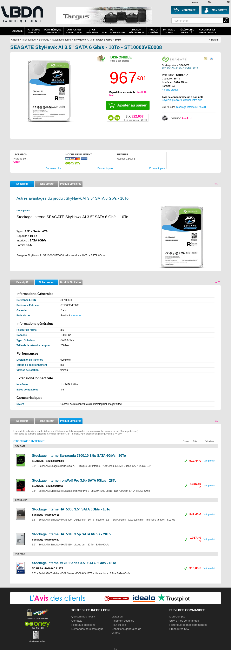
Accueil (17, 31)
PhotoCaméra (153, 31)
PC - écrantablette (33, 31)
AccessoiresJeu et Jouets (207, 31)
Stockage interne (61, 39)
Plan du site (119, 624)
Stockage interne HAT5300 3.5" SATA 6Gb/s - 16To (71, 509)
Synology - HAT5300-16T (46, 514)
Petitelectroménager (113, 31)
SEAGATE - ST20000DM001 (48, 461)
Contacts (76, 620)
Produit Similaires (70, 183)
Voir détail (76, 315)
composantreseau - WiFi (74, 31)
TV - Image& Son (169, 31)
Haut (217, 183)
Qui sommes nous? (83, 616)
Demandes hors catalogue (87, 628)
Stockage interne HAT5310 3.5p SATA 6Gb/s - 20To (71, 534)
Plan (210, 2)
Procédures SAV (179, 628)
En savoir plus (53, 168)
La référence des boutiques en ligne (21, 17)
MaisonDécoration (136, 31)
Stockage (44, 39)
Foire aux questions (83, 624)
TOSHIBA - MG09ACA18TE (47, 568)
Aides (195, 2)
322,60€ (135, 118)
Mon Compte (177, 616)
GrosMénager (92, 31)
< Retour (214, 39)
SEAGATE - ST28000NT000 (48, 486)
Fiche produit (46, 183)
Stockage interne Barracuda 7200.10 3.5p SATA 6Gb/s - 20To (79, 455)
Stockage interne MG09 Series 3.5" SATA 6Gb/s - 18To (74, 563)
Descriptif (22, 183)
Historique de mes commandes (188, 624)
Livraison (117, 616)
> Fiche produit (170, 89)
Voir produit (209, 460)
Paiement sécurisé (123, 620)
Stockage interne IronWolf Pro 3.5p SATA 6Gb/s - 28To (74, 480)
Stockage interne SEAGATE (191, 107)
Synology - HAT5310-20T (46, 539)
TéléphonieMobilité (186, 31)
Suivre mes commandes (184, 620)
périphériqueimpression (52, 31)
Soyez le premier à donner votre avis (182, 100)
